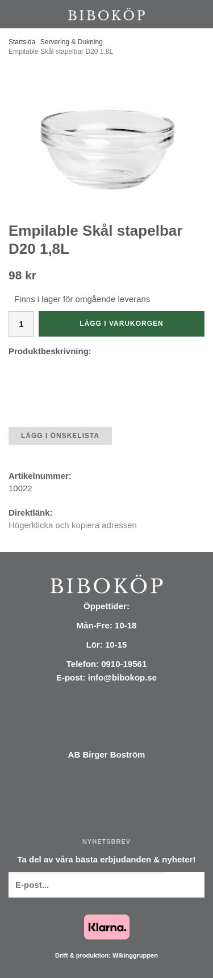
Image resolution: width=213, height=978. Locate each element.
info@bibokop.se (122, 677)
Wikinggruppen (135, 955)
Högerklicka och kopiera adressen (73, 525)
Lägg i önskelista (60, 436)
